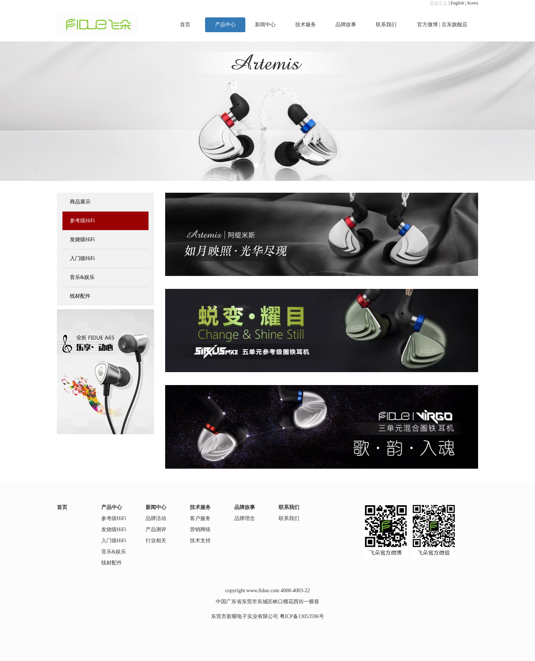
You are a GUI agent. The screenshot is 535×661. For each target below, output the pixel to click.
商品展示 (80, 202)
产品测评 (156, 529)
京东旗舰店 (454, 24)
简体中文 (438, 3)
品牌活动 (156, 518)
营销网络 (200, 529)
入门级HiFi (82, 258)
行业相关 (156, 540)
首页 (185, 24)
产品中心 (225, 24)
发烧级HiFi (82, 239)
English (457, 3)
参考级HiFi (82, 220)
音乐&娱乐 (82, 277)
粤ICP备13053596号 (302, 616)
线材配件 (80, 296)
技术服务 (305, 24)
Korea (472, 3)
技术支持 (200, 540)
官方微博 (427, 24)
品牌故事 (345, 24)
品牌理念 (244, 518)
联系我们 (386, 24)
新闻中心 (265, 24)
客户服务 (200, 518)
